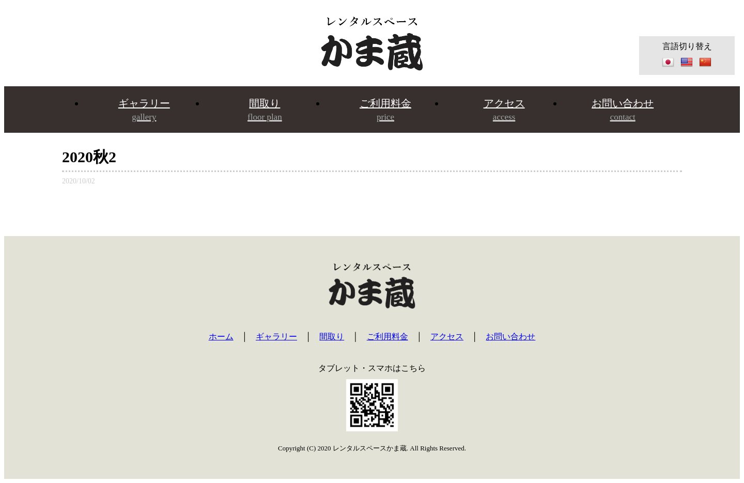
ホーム (221, 336)
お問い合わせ (623, 110)
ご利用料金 (385, 110)
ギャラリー (144, 110)
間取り (264, 110)
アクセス (504, 110)
